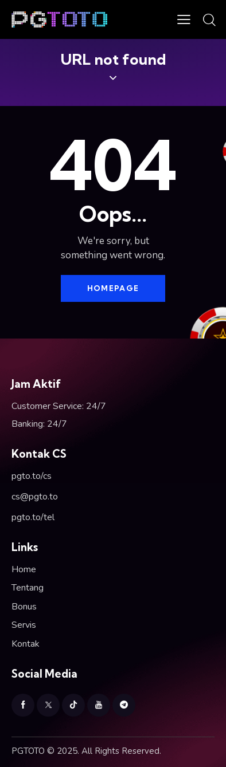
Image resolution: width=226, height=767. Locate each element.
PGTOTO (28, 751)
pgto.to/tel (32, 517)
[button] (183, 19)
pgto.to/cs (31, 476)
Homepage (113, 288)
